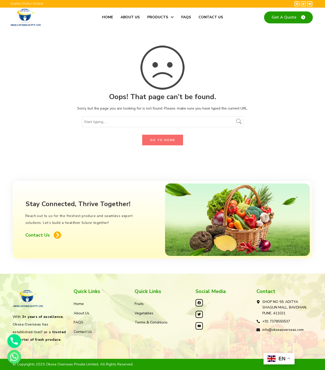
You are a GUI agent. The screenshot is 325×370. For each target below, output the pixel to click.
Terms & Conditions (151, 322)
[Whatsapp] (14, 357)
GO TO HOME (162, 140)
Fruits (139, 303)
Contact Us (211, 17)
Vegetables (144, 313)
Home (107, 17)
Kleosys (184, 364)
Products (160, 17)
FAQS (186, 17)
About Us (130, 17)
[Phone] (14, 341)
